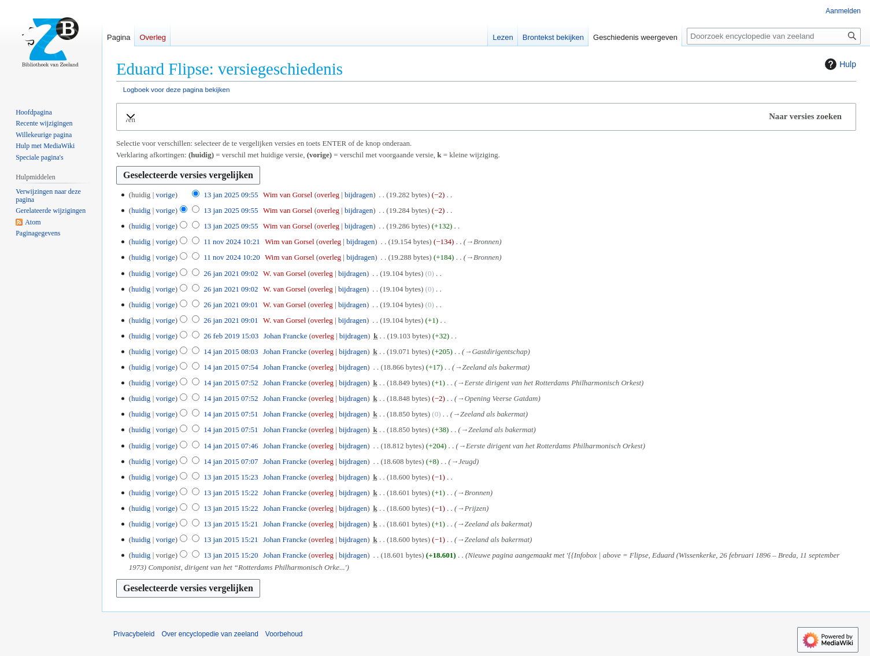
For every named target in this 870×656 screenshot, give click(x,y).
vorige (165, 194)
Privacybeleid (133, 634)
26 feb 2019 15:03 (230, 335)
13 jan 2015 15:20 (230, 555)
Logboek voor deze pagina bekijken (176, 89)
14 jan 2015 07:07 (230, 461)
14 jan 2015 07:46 (230, 445)
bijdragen (359, 194)
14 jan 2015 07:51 (230, 414)
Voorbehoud (284, 634)
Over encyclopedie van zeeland (209, 634)
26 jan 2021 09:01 (230, 304)
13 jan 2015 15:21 (230, 523)
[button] (486, 116)
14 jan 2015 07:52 (230, 382)
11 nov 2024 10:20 (231, 257)
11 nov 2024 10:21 (231, 241)
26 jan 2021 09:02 (230, 273)
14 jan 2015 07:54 (230, 367)
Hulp (839, 64)
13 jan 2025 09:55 (230, 194)
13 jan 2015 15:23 (230, 477)
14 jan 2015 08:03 (230, 351)
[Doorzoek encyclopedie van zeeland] (774, 36)
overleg (328, 194)
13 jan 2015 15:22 (230, 492)
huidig (140, 210)
